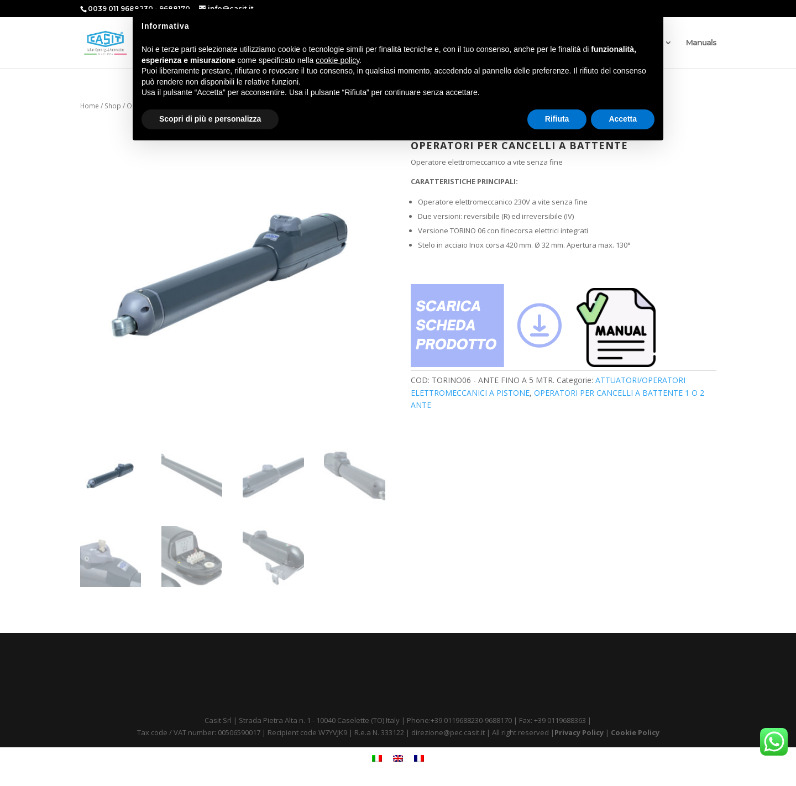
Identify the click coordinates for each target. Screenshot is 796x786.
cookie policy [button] (337, 60)
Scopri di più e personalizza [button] (210, 118)
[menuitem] (376, 759)
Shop (112, 106)
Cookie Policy (635, 732)
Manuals (701, 43)
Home (89, 106)
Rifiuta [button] (557, 118)
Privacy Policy (579, 732)
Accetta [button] (623, 118)
